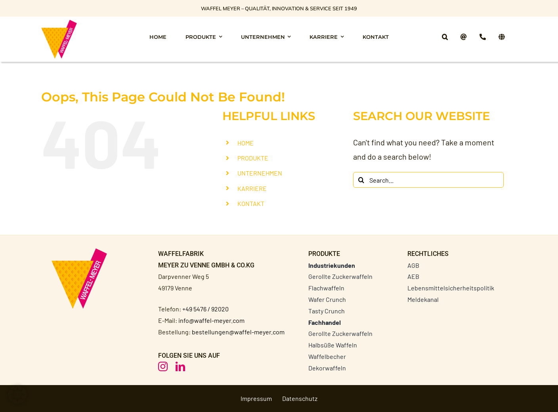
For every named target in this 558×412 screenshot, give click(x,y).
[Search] (361, 180)
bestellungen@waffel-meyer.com (238, 332)
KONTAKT (250, 203)
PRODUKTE (252, 158)
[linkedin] (180, 366)
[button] (445, 39)
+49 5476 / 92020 (205, 309)
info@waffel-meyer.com (211, 320)
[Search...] (428, 180)
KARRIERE (252, 188)
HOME (245, 143)
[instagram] (163, 366)
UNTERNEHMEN (259, 173)
